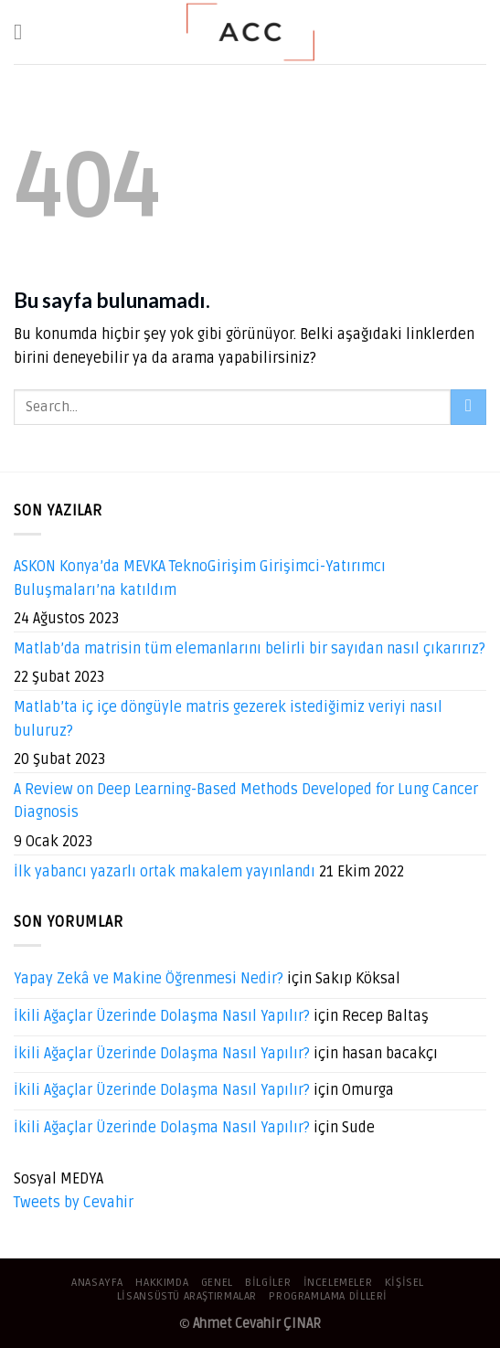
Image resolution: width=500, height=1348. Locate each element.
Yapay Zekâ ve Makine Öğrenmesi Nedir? (148, 979)
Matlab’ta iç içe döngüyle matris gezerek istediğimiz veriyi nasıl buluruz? (228, 719)
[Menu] (25, 31)
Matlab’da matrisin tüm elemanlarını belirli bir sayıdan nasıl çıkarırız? (249, 649)
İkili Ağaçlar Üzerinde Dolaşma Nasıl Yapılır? (162, 1016)
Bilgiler (268, 1283)
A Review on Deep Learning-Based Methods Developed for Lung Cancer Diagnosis (246, 801)
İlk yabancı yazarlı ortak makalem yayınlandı (164, 872)
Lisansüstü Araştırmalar (187, 1296)
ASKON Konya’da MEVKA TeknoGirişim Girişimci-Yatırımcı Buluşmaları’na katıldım (200, 578)
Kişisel (404, 1283)
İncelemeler (338, 1283)
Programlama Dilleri (328, 1296)
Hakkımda (161, 1283)
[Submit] (468, 407)
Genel (217, 1283)
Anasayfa (97, 1283)
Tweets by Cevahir (73, 1203)
